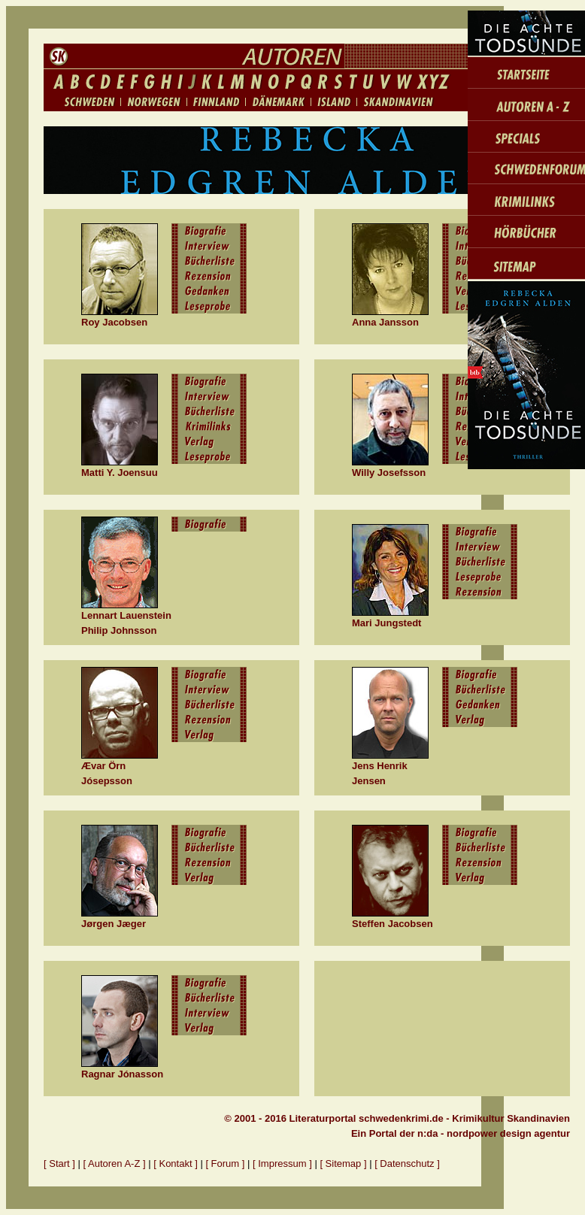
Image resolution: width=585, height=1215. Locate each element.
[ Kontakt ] (175, 1163)
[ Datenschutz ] (407, 1163)
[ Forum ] (224, 1163)
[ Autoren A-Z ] (114, 1163)
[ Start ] (59, 1163)
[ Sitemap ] (343, 1163)
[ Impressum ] (283, 1163)
